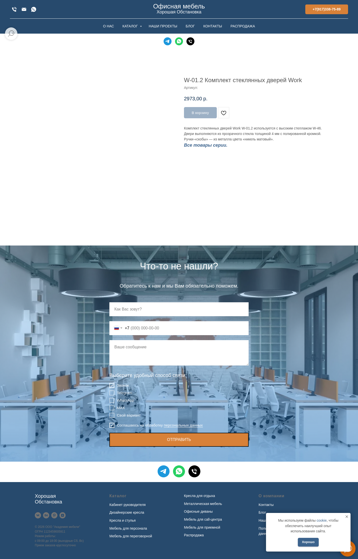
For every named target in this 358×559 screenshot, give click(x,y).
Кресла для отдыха (199, 496)
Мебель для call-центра (203, 519)
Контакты (266, 505)
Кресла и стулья (122, 520)
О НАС (108, 26)
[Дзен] (62, 515)
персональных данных (183, 425)
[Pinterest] (54, 515)
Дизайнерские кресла (126, 512)
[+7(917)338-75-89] (14, 9)
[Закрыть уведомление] (346, 516)
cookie (321, 520)
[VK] (38, 515)
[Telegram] (168, 41)
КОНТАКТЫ (212, 26)
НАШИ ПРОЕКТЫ (163, 26)
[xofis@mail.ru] (24, 9)
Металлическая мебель (203, 504)
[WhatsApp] (34, 9)
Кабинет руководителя (127, 505)
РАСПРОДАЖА (242, 26)
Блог (262, 512)
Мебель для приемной (202, 527)
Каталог (118, 496)
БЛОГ (190, 26)
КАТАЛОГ (130, 26)
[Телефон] (190, 41)
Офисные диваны (198, 511)
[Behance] (46, 515)
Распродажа (194, 535)
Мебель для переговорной (130, 536)
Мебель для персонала (128, 528)
